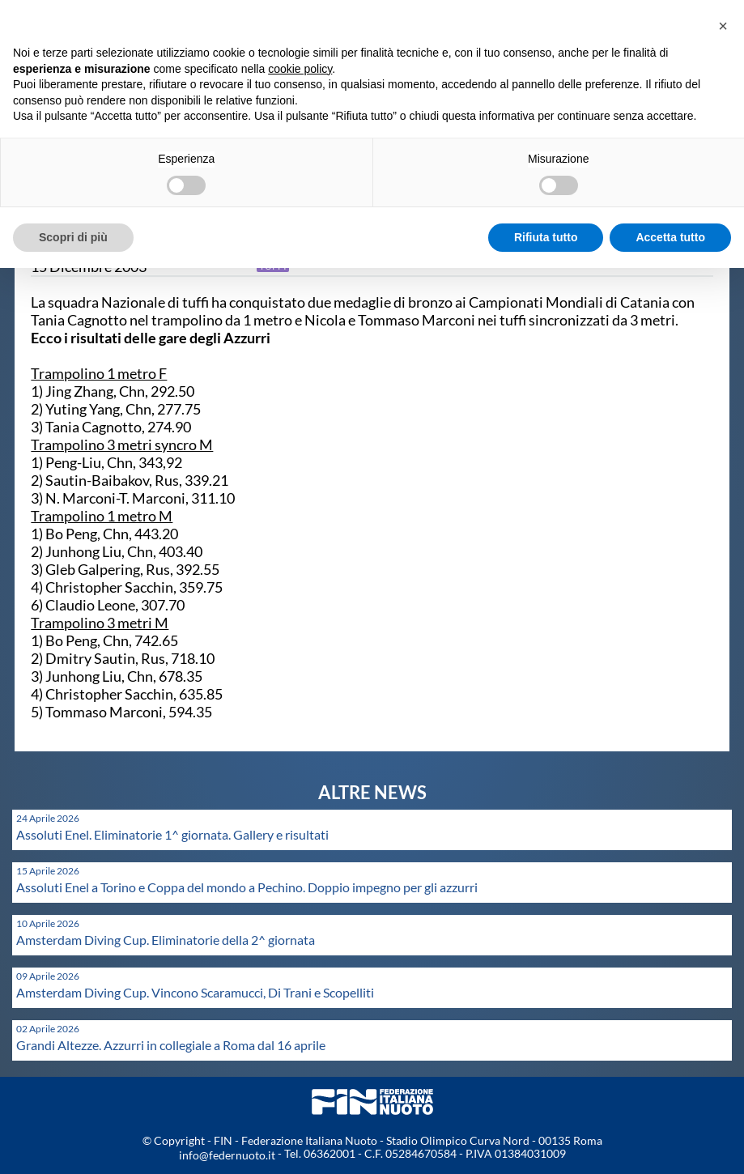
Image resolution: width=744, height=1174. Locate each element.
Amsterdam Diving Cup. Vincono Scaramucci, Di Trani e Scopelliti (195, 992)
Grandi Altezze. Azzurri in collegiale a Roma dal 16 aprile (170, 1045)
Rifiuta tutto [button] (546, 237)
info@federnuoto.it (227, 1155)
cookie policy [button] (300, 68)
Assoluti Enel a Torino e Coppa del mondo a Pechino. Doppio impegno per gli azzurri (247, 887)
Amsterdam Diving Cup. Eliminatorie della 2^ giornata (165, 939)
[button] (723, 26)
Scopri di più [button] (73, 237)
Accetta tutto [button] (670, 237)
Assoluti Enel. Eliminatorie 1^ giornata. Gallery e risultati (172, 834)
